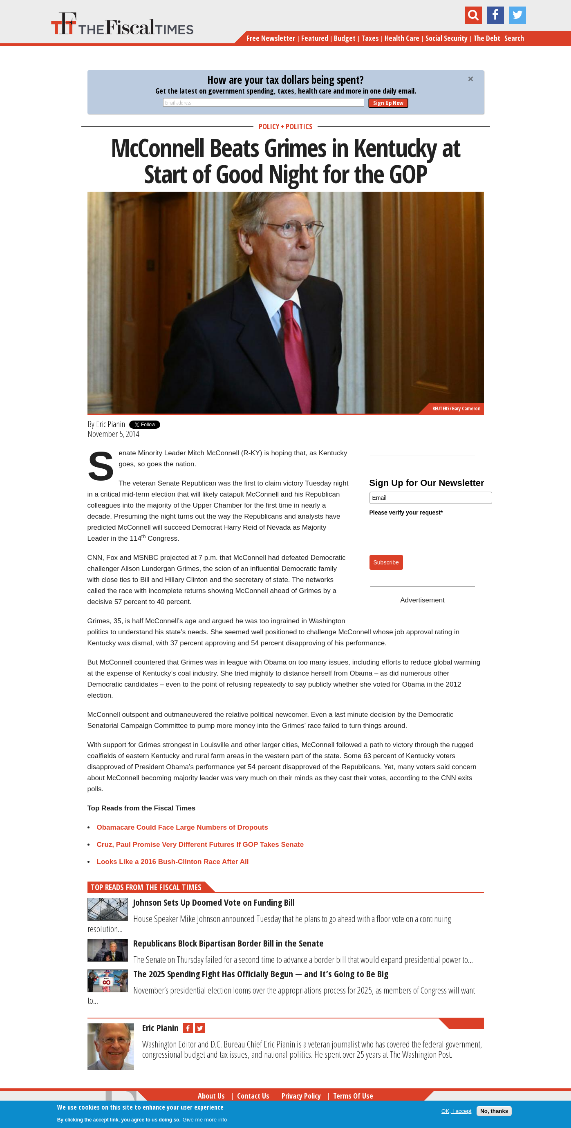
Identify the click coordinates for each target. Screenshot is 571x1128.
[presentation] (431, 535)
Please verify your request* (406, 512)
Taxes (370, 38)
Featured (314, 38)
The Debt (486, 38)
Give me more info (205, 1120)
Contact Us (253, 1096)
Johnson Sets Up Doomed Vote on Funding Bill (214, 902)
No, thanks (494, 1111)
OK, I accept (456, 1111)
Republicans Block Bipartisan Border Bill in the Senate (228, 943)
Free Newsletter (270, 38)
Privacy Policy (301, 1096)
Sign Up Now (388, 103)
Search (514, 38)
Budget (345, 38)
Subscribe (386, 562)
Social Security (446, 38)
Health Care (402, 38)
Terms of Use (353, 1096)
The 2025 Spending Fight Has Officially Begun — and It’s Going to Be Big (260, 973)
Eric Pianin (110, 424)
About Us (211, 1096)
